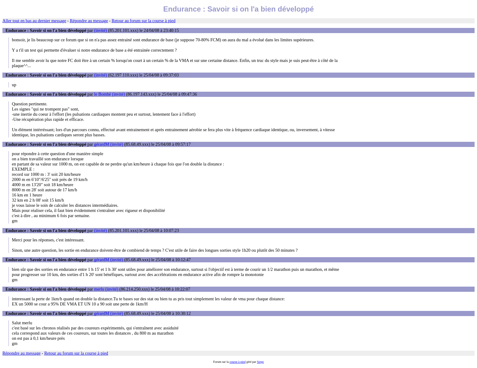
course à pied (237, 361)
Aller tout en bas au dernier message (34, 20)
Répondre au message (89, 20)
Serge (260, 361)
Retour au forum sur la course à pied (144, 20)
